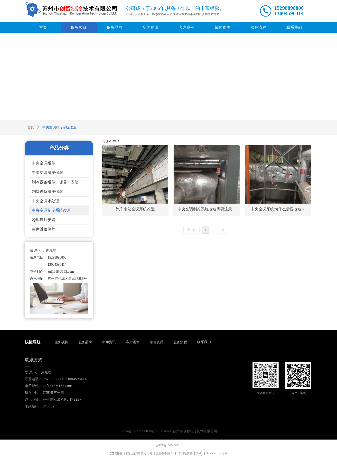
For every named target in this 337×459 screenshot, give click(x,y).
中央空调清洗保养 (47, 173)
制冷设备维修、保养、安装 (55, 182)
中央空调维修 (43, 163)
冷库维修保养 (43, 229)
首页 (30, 127)
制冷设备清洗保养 (47, 191)
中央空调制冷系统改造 (51, 210)
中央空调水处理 (45, 201)
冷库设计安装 (43, 220)
